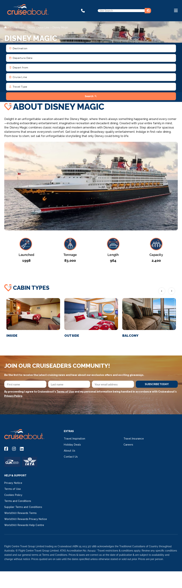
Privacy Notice (13, 482)
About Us (69, 450)
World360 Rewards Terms (20, 513)
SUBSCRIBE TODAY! (157, 384)
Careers (128, 444)
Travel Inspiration (74, 438)
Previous (161, 291)
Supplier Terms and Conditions (23, 507)
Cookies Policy (13, 495)
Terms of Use (65, 391)
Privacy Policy (13, 395)
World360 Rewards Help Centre (24, 525)
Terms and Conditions (17, 501)
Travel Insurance (134, 438)
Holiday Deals (72, 444)
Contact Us (71, 456)
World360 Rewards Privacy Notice (25, 519)
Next (171, 291)
